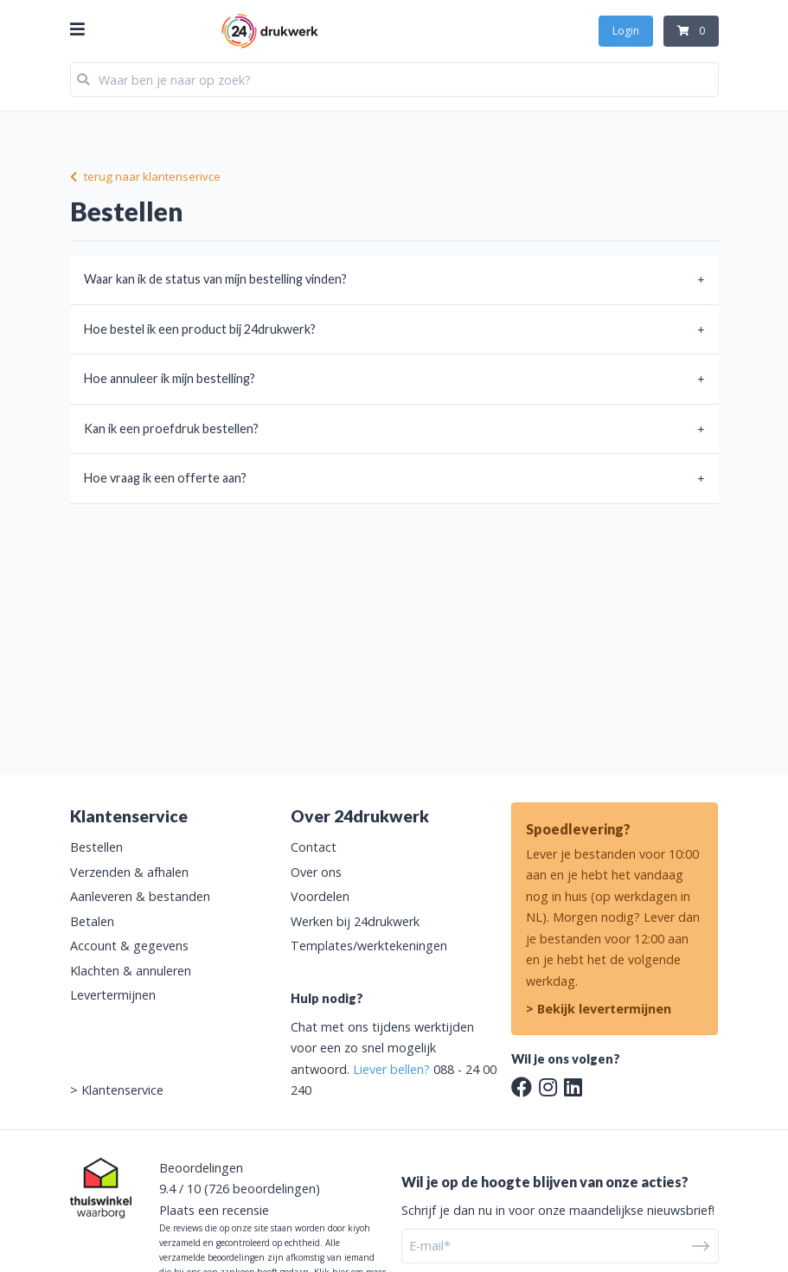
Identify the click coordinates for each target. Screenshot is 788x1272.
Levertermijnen (113, 995)
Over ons (316, 872)
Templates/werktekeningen (369, 945)
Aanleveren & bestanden (140, 896)
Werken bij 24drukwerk (355, 921)
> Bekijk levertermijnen (598, 1008)
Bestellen (96, 847)
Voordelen (320, 896)
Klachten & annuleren (130, 970)
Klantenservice (122, 1090)
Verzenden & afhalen (129, 872)
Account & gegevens (129, 945)
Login (625, 30)
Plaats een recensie (214, 1210)
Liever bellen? (391, 1069)
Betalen (92, 921)
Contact (313, 847)
